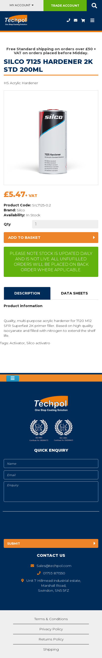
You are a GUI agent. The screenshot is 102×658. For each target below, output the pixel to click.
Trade (65, 5)
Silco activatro (38, 343)
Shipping (51, 649)
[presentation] (44, 526)
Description (27, 293)
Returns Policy (51, 639)
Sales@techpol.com (75, 20)
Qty (7, 224)
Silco (21, 210)
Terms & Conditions (51, 619)
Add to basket (24, 237)
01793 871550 (68, 20)
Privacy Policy (51, 629)
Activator (17, 343)
